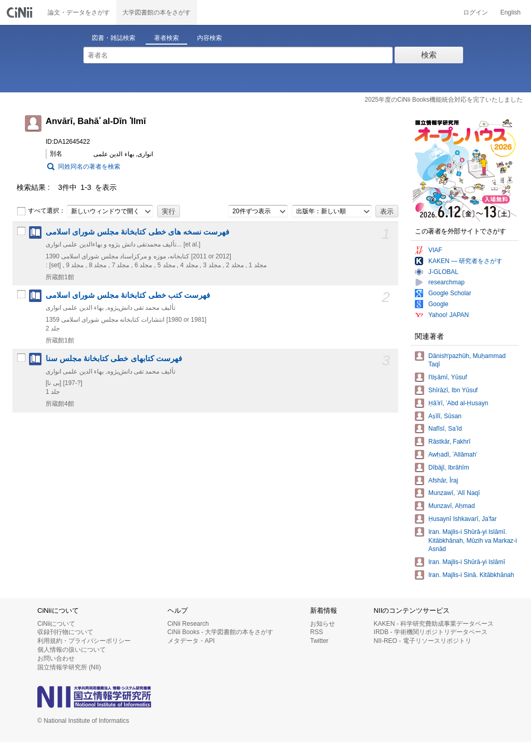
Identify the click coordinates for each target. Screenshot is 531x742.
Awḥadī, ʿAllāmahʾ (452, 454)
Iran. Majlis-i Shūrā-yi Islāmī (466, 562)
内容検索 (209, 38)
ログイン (475, 12)
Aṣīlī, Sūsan (445, 416)
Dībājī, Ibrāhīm (448, 467)
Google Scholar (449, 293)
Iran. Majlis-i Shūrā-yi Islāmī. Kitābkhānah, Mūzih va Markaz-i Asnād (472, 540)
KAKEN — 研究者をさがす (465, 261)
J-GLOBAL (443, 272)
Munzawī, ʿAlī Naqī (454, 493)
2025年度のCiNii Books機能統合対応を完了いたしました (444, 99)
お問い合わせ (56, 658)
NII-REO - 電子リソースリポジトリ (422, 640)
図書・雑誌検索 (113, 38)
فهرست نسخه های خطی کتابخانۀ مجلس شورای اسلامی (137, 232)
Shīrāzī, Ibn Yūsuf (453, 390)
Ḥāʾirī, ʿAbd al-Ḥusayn (458, 403)
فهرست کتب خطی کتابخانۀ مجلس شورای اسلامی (128, 295)
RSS (316, 632)
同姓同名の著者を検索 (89, 166)
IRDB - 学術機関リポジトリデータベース (430, 632)
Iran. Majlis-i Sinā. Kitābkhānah (471, 575)
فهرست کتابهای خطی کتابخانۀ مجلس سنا (114, 358)
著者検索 (166, 38)
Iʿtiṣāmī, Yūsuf (447, 377)
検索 (429, 54)
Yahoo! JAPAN (448, 315)
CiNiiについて (56, 623)
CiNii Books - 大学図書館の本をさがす (220, 632)
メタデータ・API (191, 640)
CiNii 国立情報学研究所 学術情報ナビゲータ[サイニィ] (20, 12)
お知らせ (322, 623)
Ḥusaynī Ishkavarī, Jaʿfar (462, 519)
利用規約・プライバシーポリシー (84, 640)
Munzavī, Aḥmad (451, 506)
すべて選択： (41, 211)
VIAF (435, 250)
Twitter (319, 640)
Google (438, 304)
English (510, 12)
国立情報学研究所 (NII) (69, 667)
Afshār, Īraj (443, 480)
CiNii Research (188, 623)
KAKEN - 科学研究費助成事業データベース (434, 623)
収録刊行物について (65, 632)
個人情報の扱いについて (71, 649)
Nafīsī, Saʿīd (445, 428)
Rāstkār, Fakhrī (449, 441)
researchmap (446, 282)
